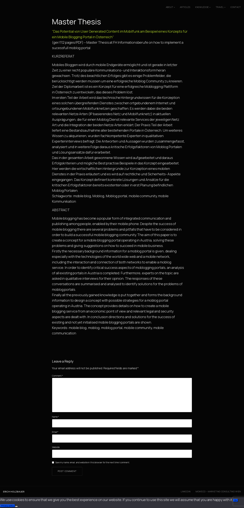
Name (55, 416)
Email (55, 431)
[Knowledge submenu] (210, 7)
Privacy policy (7, 506)
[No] (16, 506)
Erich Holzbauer (14, 491)
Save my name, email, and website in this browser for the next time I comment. (92, 462)
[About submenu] (174, 7)
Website (56, 447)
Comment (57, 375)
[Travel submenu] (224, 7)
